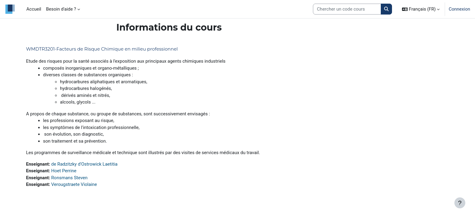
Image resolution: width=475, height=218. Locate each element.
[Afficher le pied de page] (459, 202)
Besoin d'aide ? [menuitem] (61, 9)
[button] (420, 9)
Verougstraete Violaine (74, 184)
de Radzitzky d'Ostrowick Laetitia (84, 164)
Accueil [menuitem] (33, 9)
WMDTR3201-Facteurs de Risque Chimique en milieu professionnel (102, 49)
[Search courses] (347, 9)
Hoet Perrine (63, 170)
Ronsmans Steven (69, 177)
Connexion (459, 9)
